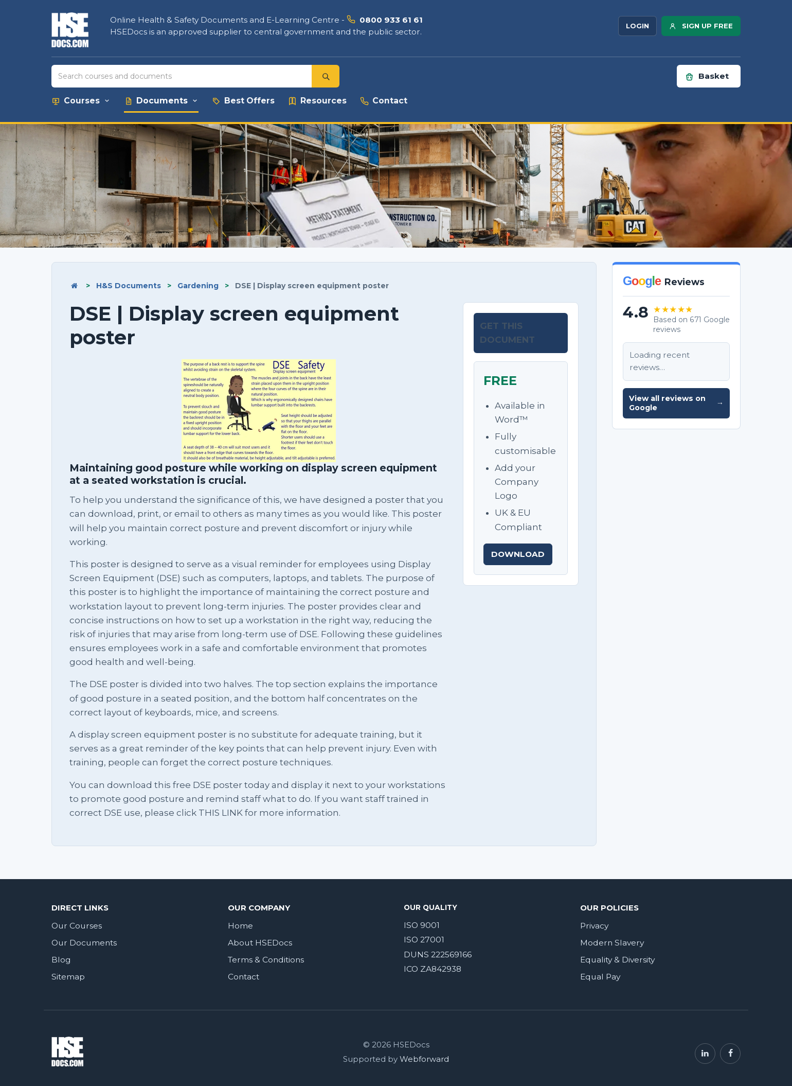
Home (240, 926)
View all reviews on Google (676, 403)
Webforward (424, 1059)
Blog (61, 960)
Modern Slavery (612, 943)
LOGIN (637, 26)
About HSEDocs (260, 943)
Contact (243, 977)
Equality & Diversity (617, 960)
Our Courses (76, 926)
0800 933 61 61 (391, 20)
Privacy (594, 926)
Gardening (198, 286)
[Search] (325, 76)
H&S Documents (128, 286)
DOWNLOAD (518, 554)
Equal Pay (600, 977)
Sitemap (68, 977)
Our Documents (84, 943)
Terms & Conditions (266, 960)
